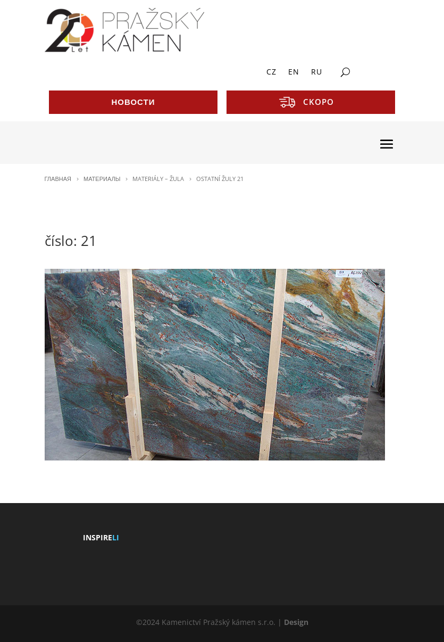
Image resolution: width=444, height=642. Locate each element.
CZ (271, 72)
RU (316, 72)
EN (293, 72)
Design (296, 622)
